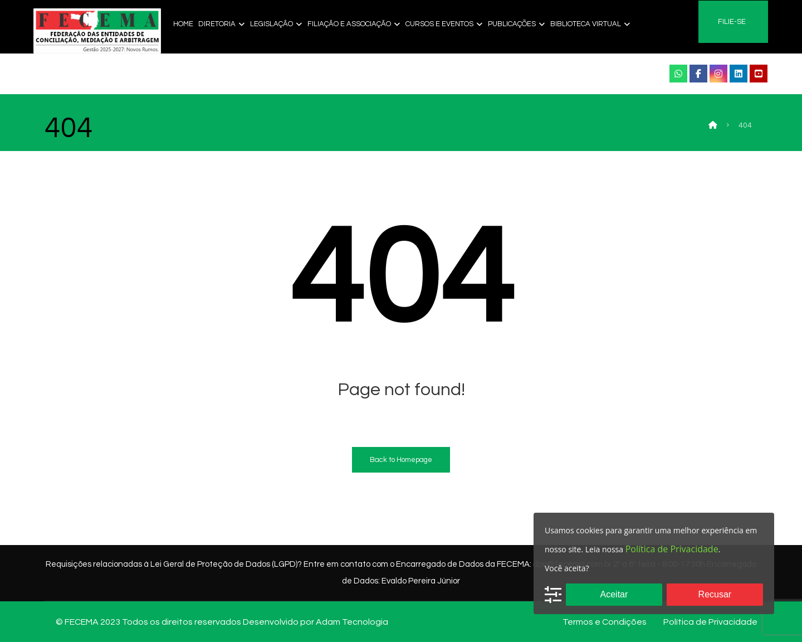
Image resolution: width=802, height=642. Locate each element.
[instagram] (718, 73)
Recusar (715, 594)
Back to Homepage (401, 460)
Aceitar (614, 594)
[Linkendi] (738, 73)
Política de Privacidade (671, 549)
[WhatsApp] (678, 73)
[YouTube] (758, 73)
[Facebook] (698, 73)
